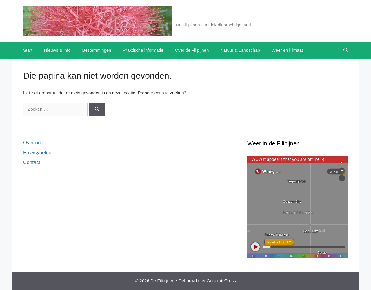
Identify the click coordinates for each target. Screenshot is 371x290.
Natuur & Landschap (240, 50)
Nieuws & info (57, 50)
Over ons (33, 142)
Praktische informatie (143, 50)
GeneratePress (221, 280)
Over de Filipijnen (192, 50)
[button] (346, 50)
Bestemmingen (96, 50)
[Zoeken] (97, 109)
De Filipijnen (197, 17)
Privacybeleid (37, 152)
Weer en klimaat (287, 50)
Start (27, 50)
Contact (31, 162)
